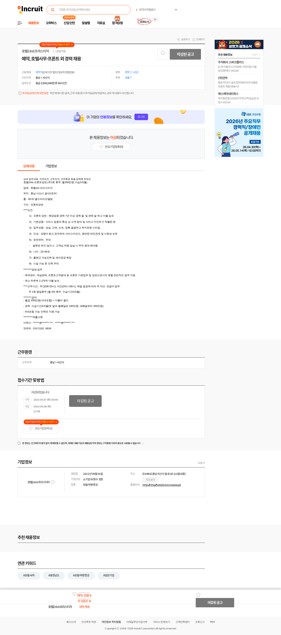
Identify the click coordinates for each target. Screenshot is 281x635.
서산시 (60, 362)
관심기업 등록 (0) (40, 429)
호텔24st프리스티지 (35, 51)
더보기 (201, 463)
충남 (52, 362)
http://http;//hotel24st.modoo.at (161, 485)
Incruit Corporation (144, 628)
